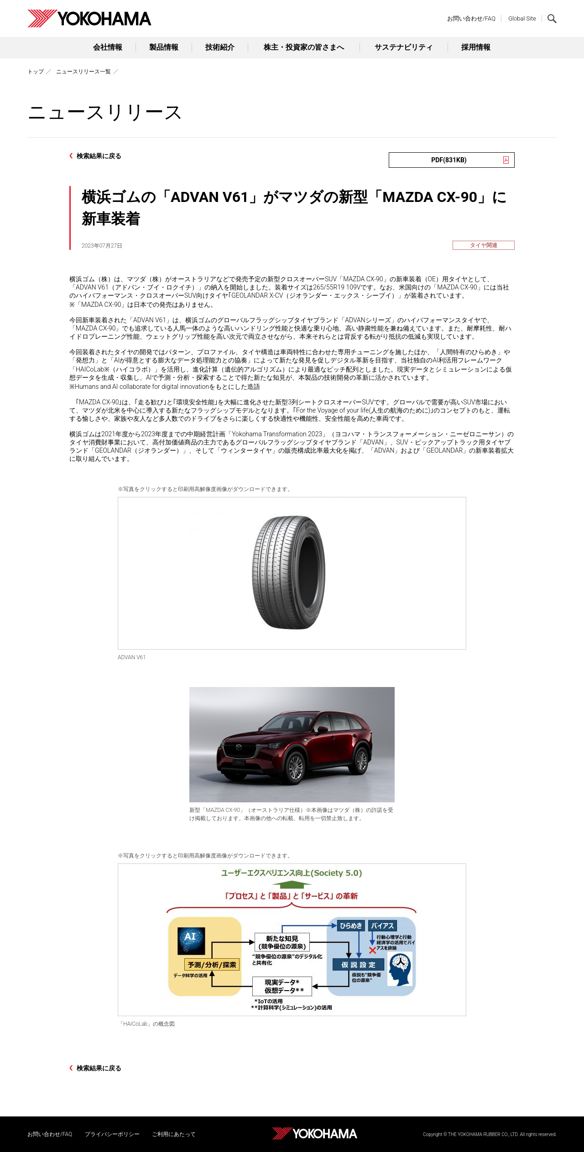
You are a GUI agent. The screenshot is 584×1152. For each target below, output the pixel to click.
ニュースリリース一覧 (83, 71)
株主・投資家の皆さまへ (304, 47)
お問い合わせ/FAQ (471, 18)
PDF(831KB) (449, 160)
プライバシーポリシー (112, 1134)
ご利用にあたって (174, 1134)
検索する (552, 18)
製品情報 (163, 47)
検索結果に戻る (99, 156)
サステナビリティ (404, 47)
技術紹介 (220, 47)
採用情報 (475, 47)
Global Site (522, 18)
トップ (35, 71)
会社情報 (107, 47)
